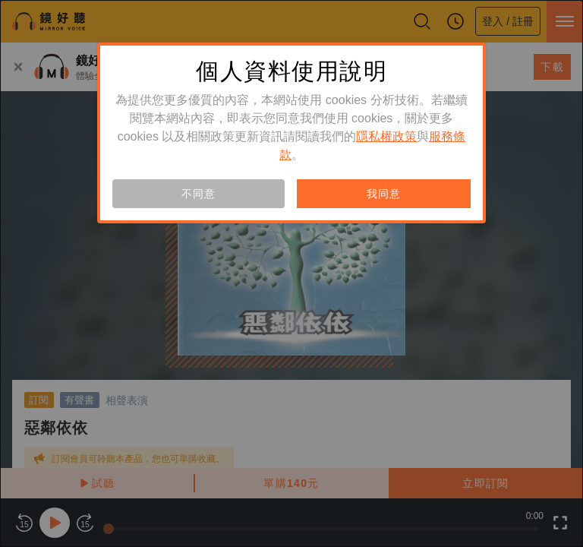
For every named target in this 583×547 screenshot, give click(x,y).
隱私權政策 (386, 136)
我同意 (383, 194)
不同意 (198, 194)
